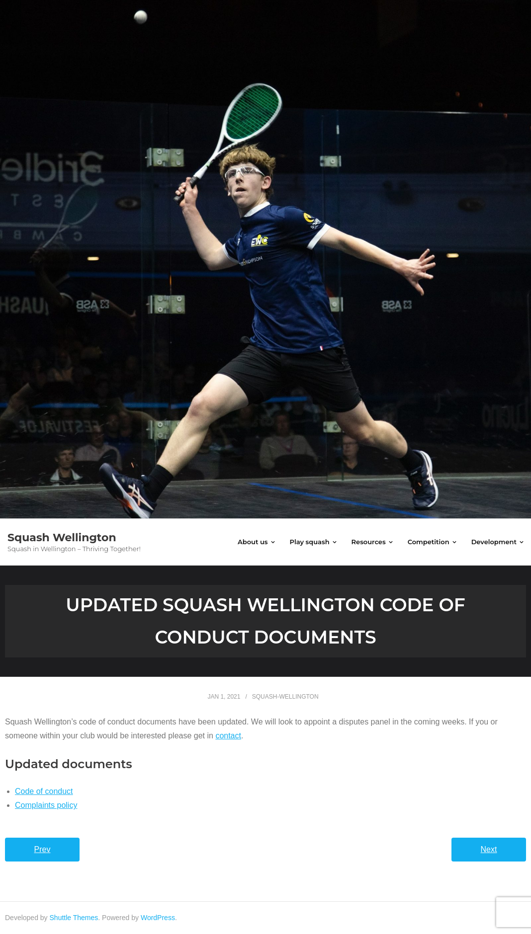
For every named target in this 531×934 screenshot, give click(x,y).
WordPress (158, 918)
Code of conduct (44, 791)
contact (228, 735)
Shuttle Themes (74, 918)
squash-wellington (285, 696)
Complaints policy (46, 805)
